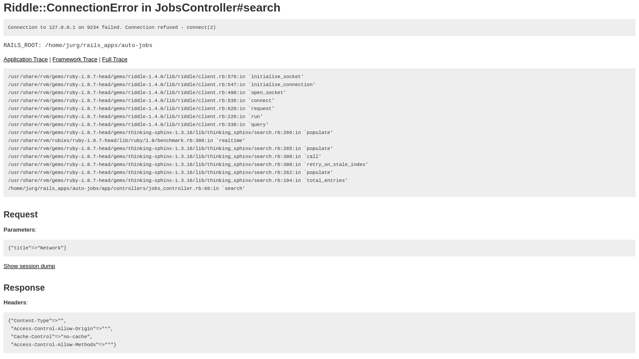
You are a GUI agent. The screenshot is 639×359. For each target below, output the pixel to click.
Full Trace (114, 59)
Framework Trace (74, 59)
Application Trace (26, 59)
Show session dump (29, 266)
